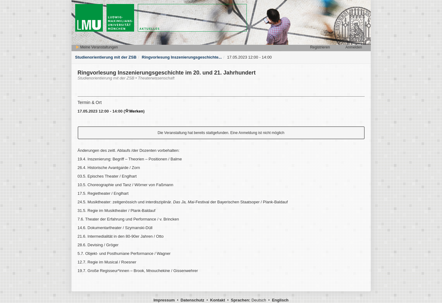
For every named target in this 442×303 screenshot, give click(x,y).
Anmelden (353, 47)
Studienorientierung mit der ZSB (106, 57)
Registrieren (320, 47)
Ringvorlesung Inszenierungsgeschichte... (182, 57)
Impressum (164, 300)
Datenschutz (192, 300)
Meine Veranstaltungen (97, 47)
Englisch (280, 300)
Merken (134, 111)
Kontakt (217, 300)
